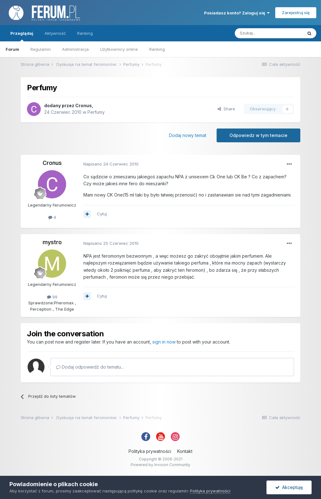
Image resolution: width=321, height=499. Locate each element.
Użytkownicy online (119, 49)
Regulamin (40, 49)
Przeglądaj (21, 36)
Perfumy (96, 112)
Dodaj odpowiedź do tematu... (90, 367)
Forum (12, 49)
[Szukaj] (269, 33)
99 (52, 296)
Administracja (75, 49)
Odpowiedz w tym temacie (258, 135)
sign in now (164, 341)
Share (226, 108)
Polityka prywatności (150, 451)
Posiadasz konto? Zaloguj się (237, 12)
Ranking (157, 49)
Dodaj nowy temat (187, 135)
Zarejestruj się (296, 12)
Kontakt (184, 451)
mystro (52, 242)
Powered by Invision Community (160, 464)
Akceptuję (289, 487)
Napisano (111, 163)
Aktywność (55, 33)
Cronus (83, 105)
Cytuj (102, 213)
